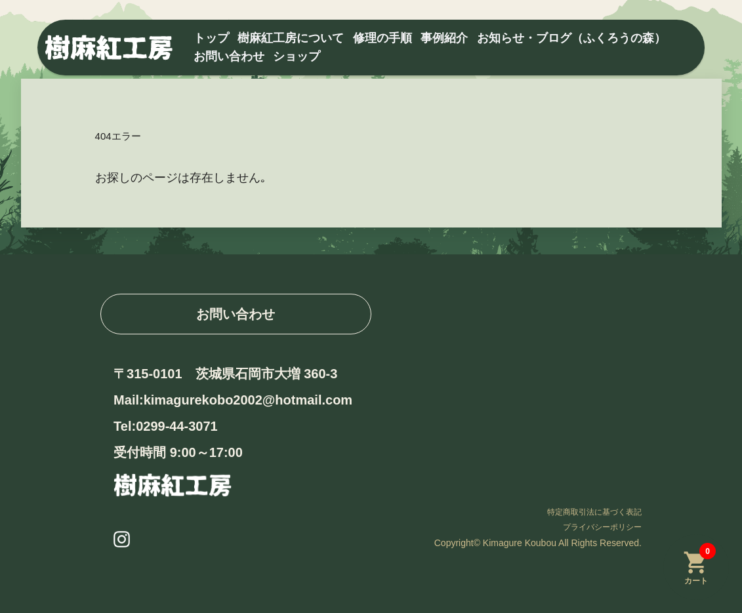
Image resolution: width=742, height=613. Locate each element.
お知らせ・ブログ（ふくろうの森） (571, 38)
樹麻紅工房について (290, 38)
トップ (211, 38)
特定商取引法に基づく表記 (594, 512)
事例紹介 (444, 38)
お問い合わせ (229, 56)
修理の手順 (382, 38)
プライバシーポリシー (602, 527)
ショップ (296, 56)
